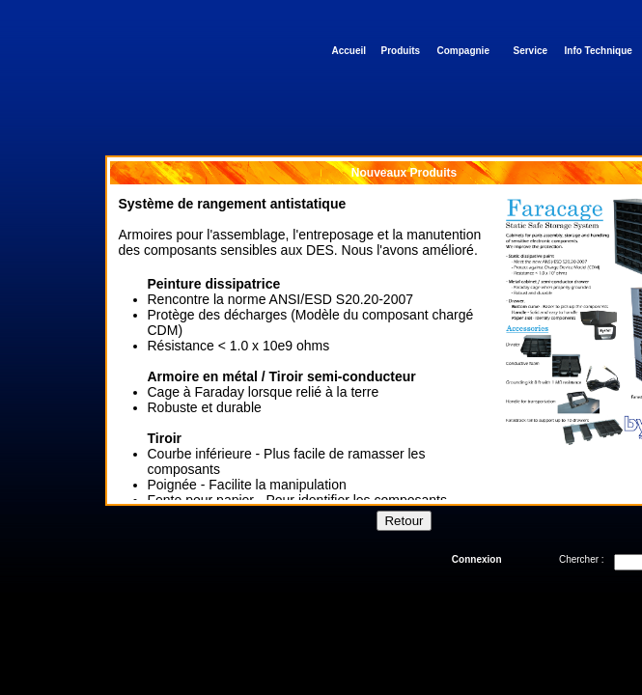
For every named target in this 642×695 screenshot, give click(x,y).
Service (531, 50)
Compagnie (463, 50)
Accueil (349, 50)
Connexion (477, 559)
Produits (401, 50)
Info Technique (598, 50)
